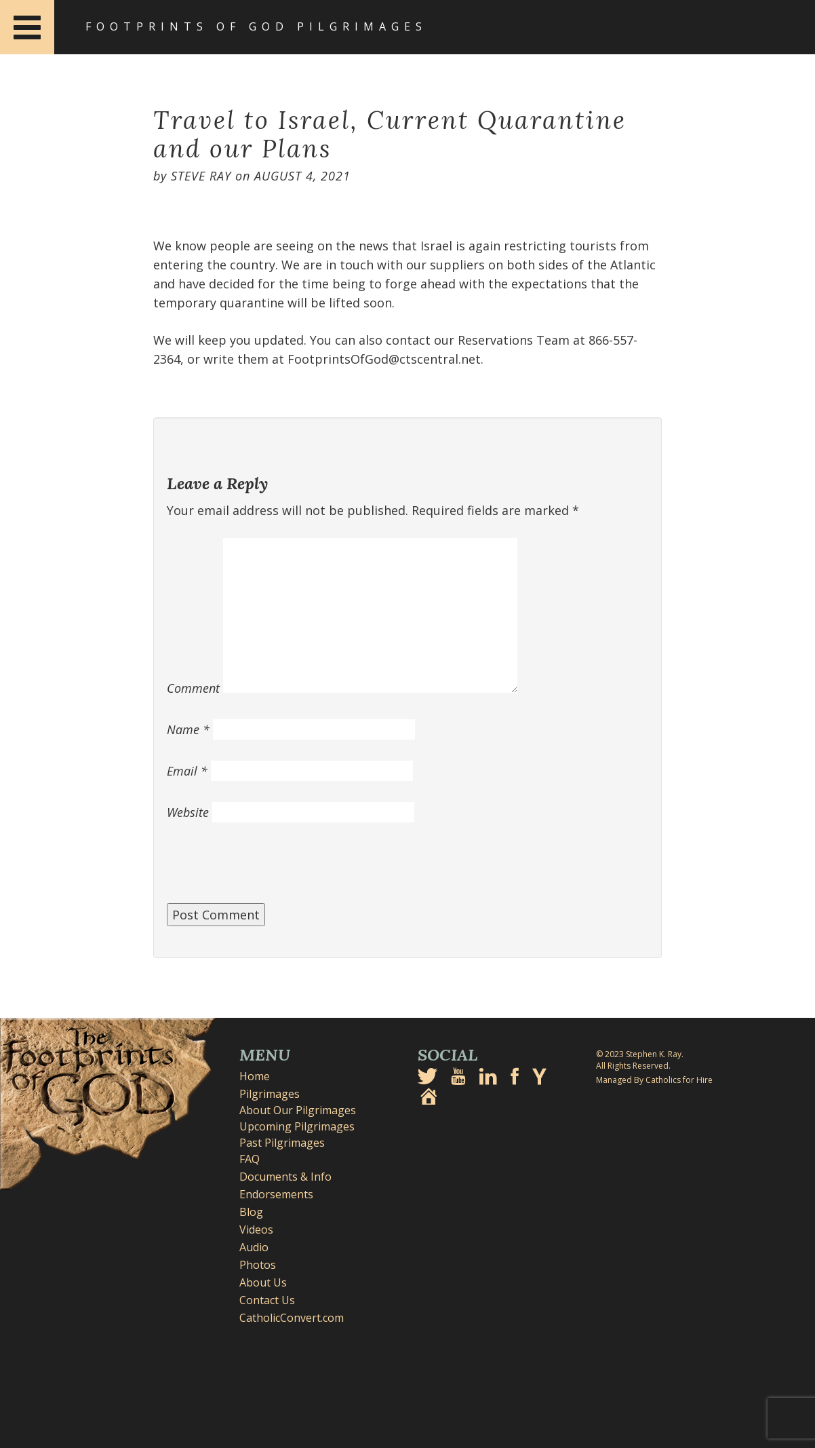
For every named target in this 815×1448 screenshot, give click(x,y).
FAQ (249, 1158)
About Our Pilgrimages (297, 1110)
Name (188, 729)
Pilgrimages (269, 1093)
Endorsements (276, 1194)
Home (254, 1076)
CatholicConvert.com (291, 1317)
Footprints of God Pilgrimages (256, 26)
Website (188, 812)
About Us (263, 1282)
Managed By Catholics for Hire (654, 1080)
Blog (251, 1211)
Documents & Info (285, 1176)
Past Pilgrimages (282, 1142)
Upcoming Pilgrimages (297, 1126)
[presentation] (270, 869)
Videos (256, 1229)
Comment (193, 688)
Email (187, 771)
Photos (257, 1264)
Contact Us (267, 1300)
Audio (254, 1247)
